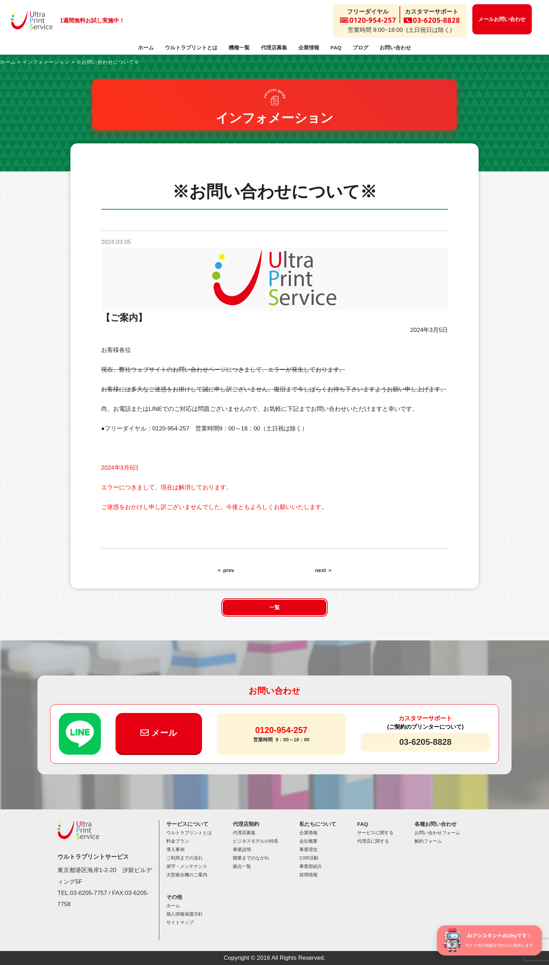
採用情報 (308, 874)
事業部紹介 (310, 866)
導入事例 (175, 849)
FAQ (336, 47)
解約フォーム (428, 841)
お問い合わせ (395, 47)
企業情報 (308, 47)
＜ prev (225, 570)
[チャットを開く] (489, 940)
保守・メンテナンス (186, 866)
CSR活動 (308, 858)
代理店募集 (274, 47)
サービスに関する (375, 832)
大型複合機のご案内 (186, 874)
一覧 (274, 607)
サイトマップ (180, 922)
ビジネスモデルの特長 (255, 841)
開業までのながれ (251, 858)
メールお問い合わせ (502, 19)
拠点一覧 (242, 866)
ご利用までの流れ (184, 858)
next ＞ (324, 570)
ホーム (146, 47)
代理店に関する (373, 841)
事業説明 (242, 849)
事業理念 (308, 849)
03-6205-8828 (425, 742)
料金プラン (177, 841)
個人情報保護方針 (184, 914)
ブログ (360, 47)
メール (158, 733)
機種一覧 (239, 47)
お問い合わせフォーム (437, 832)
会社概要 (308, 841)
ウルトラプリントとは (191, 47)
